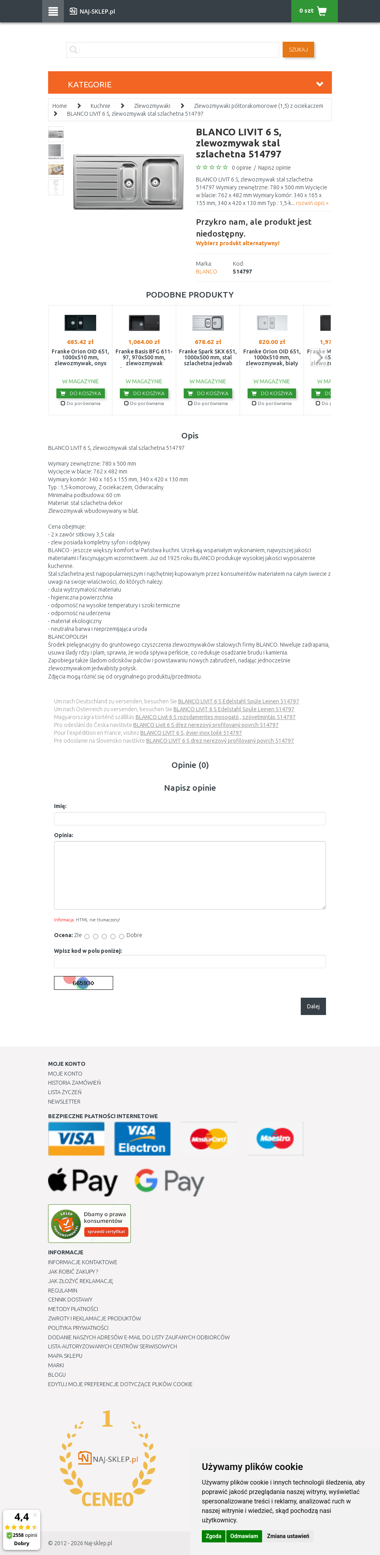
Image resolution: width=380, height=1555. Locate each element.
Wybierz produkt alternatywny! (264, 231)
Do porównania (81, 403)
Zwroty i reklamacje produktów (94, 1318)
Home (59, 106)
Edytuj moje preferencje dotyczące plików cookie (120, 1384)
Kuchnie (100, 106)
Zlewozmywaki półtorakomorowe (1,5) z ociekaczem (258, 106)
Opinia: (63, 835)
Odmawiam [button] (244, 1536)
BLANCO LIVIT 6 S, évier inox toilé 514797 (191, 733)
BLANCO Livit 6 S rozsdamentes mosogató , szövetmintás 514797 (216, 717)
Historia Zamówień (74, 1083)
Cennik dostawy (70, 1299)
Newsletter (64, 1101)
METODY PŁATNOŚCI (73, 1309)
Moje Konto (65, 1074)
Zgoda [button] (214, 1536)
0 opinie (241, 168)
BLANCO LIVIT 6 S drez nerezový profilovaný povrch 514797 (220, 741)
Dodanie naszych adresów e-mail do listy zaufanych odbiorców (139, 1337)
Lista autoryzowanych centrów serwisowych (112, 1346)
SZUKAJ (298, 49)
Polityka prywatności (78, 1328)
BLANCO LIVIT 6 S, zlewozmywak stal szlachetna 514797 (135, 114)
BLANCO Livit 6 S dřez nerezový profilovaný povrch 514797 (206, 725)
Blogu (57, 1375)
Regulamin (62, 1290)
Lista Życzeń (65, 1092)
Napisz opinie (274, 168)
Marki (56, 1365)
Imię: (60, 806)
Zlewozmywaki (152, 106)
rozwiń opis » (312, 203)
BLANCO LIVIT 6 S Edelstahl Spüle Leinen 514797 (238, 701)
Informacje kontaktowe (82, 1262)
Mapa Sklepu (65, 1356)
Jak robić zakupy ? (73, 1271)
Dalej (313, 1006)
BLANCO (206, 271)
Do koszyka (80, 393)
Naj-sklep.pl (98, 1543)
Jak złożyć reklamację (80, 1281)
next (319, 357)
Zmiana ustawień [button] (288, 1536)
